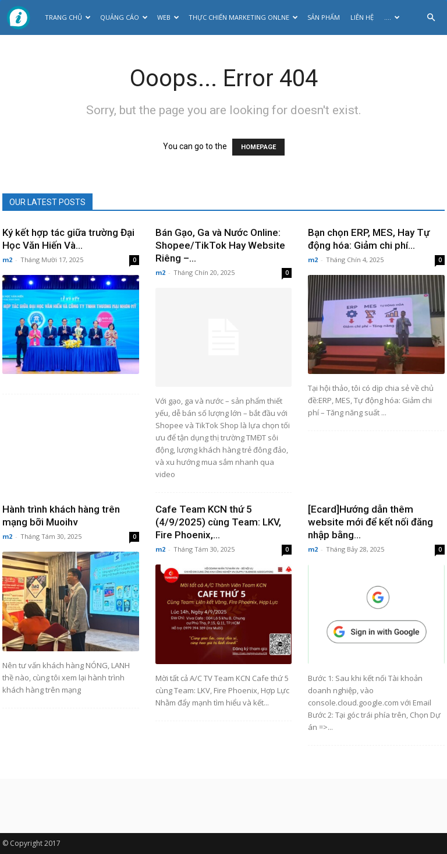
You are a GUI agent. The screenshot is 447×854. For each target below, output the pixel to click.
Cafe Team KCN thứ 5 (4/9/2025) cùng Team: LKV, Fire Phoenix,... (218, 522)
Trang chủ (68, 17)
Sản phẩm (323, 17)
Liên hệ (362, 17)
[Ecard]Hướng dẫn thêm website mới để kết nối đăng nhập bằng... (370, 522)
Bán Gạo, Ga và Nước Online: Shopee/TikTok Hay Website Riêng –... (220, 245)
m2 (7, 259)
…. (392, 17)
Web (168, 17)
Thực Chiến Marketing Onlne (243, 17)
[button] (431, 17)
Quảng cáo (124, 17)
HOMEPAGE (258, 147)
